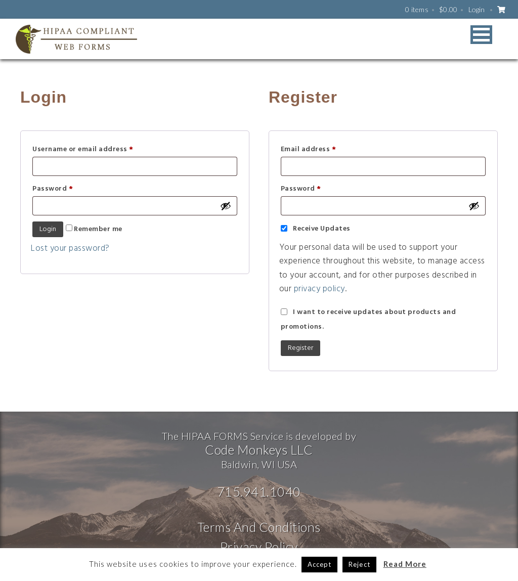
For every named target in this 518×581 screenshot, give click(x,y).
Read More (404, 563)
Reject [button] (359, 564)
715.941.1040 (259, 491)
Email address (308, 149)
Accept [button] (319, 564)
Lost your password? (70, 248)
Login (476, 9)
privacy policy (319, 289)
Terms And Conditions (259, 526)
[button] (481, 34)
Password (52, 189)
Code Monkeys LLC (259, 449)
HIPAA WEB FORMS (76, 39)
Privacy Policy (259, 546)
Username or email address (83, 149)
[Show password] (225, 205)
